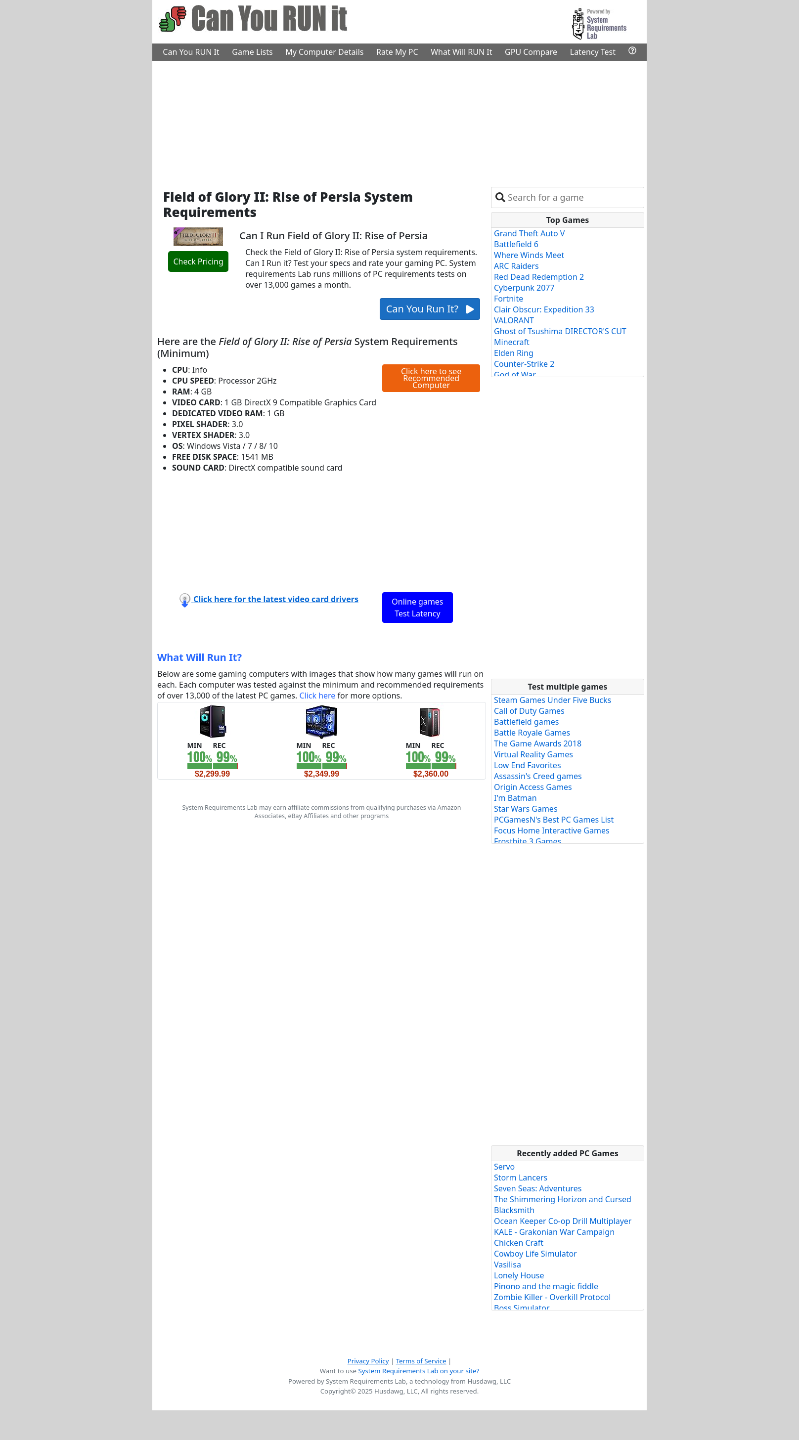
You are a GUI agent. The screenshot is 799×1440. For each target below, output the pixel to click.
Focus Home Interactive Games (552, 830)
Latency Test (593, 51)
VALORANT (514, 320)
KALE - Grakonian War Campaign (554, 1231)
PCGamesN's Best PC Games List (554, 819)
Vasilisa (507, 1264)
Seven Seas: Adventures (537, 1188)
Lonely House (519, 1275)
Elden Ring (513, 353)
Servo (504, 1166)
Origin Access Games (533, 787)
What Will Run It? (199, 657)
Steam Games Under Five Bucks (552, 700)
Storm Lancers (520, 1177)
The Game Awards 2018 (537, 743)
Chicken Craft (518, 1242)
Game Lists (252, 51)
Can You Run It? (430, 308)
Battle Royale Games (532, 732)
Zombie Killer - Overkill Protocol (552, 1297)
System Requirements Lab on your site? (418, 1370)
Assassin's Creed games (538, 776)
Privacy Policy (368, 1360)
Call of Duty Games (529, 710)
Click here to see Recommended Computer (431, 378)
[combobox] (574, 197)
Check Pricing (198, 261)
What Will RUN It (461, 51)
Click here (317, 695)
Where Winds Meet (529, 255)
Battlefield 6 (516, 244)
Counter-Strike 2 (524, 363)
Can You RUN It (191, 51)
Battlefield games (526, 721)
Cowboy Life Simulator (535, 1253)
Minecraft (512, 342)
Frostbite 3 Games (527, 841)
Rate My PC (397, 51)
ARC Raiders (516, 266)
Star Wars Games (526, 808)
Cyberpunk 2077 (524, 287)
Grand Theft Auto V (529, 233)
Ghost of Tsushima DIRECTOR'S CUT (560, 331)
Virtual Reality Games (533, 754)
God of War (515, 374)
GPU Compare (531, 51)
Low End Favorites (527, 765)
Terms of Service (421, 1360)
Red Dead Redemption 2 (539, 276)
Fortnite (508, 298)
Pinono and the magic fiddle (546, 1286)
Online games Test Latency (417, 607)
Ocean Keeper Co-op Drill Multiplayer (562, 1221)
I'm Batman (515, 797)
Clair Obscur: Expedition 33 (544, 309)
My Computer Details (324, 51)
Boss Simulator (522, 1308)
